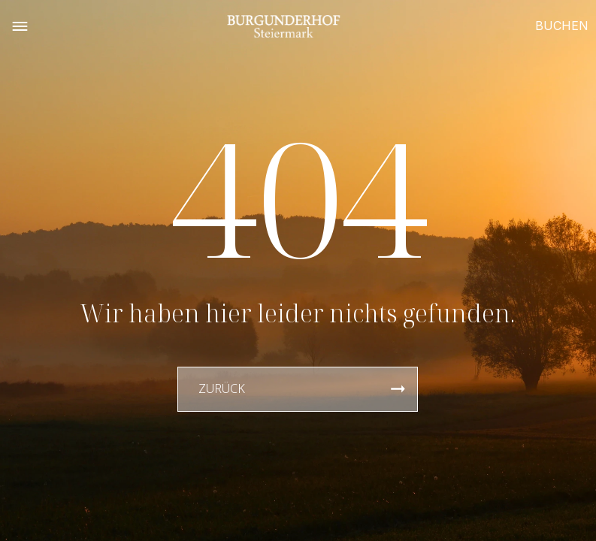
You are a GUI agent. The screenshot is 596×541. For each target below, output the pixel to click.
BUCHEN (561, 25)
